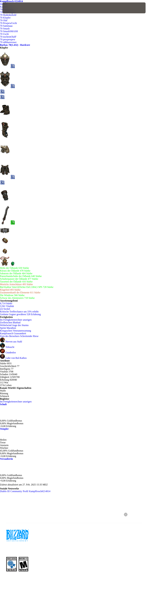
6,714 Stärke (6, 303)
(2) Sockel (5, 309)
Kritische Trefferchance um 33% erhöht (19, 311)
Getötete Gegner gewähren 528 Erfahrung (20, 314)
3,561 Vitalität (7, 306)
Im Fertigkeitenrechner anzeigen (17, 319)
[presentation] (11, 7)
